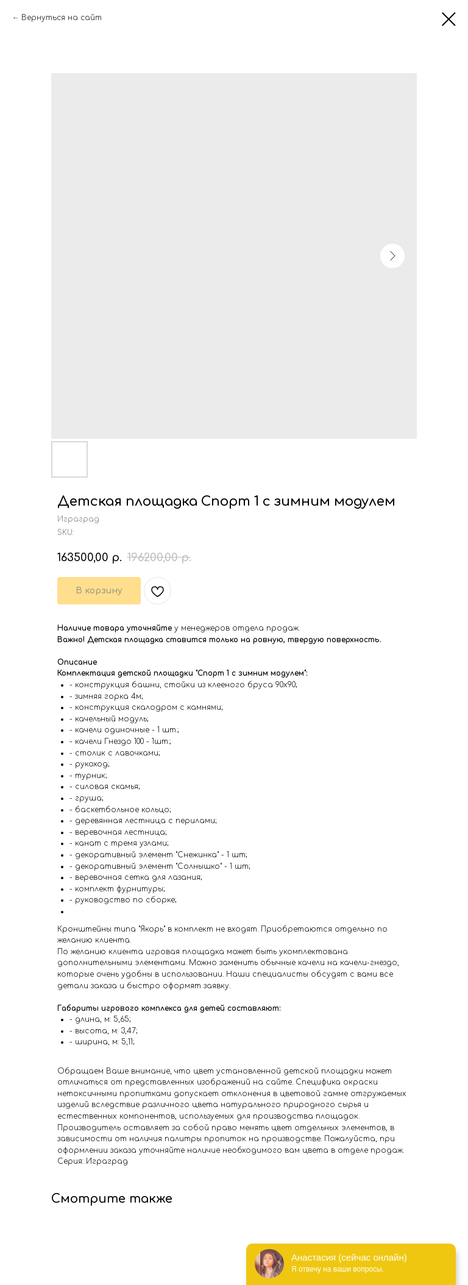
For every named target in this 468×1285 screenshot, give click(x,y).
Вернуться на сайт (61, 17)
